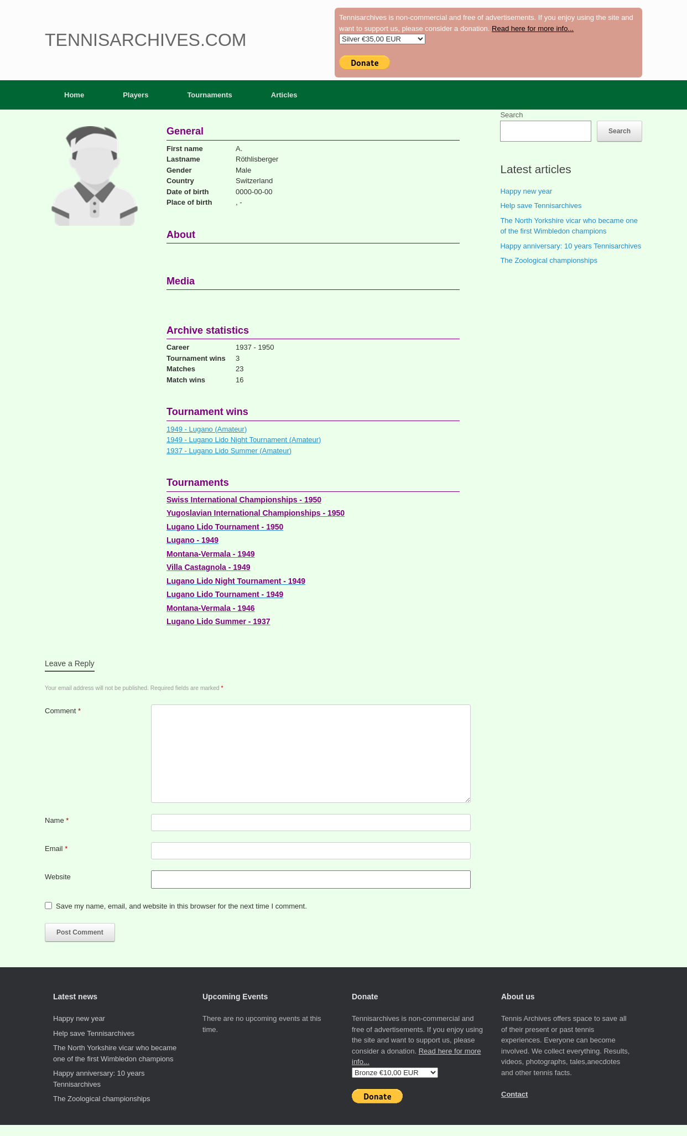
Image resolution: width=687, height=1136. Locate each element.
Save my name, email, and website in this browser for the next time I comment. (181, 906)
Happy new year (526, 191)
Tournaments (209, 95)
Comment (63, 711)
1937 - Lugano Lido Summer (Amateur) (229, 451)
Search (511, 115)
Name (57, 820)
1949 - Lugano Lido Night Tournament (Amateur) (243, 439)
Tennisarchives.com (145, 40)
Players (135, 95)
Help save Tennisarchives (540, 205)
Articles (284, 95)
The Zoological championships (548, 260)
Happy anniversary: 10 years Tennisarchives (570, 246)
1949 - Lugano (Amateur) (206, 429)
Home (74, 95)
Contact (514, 1094)
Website (58, 877)
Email (56, 848)
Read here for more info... (533, 28)
